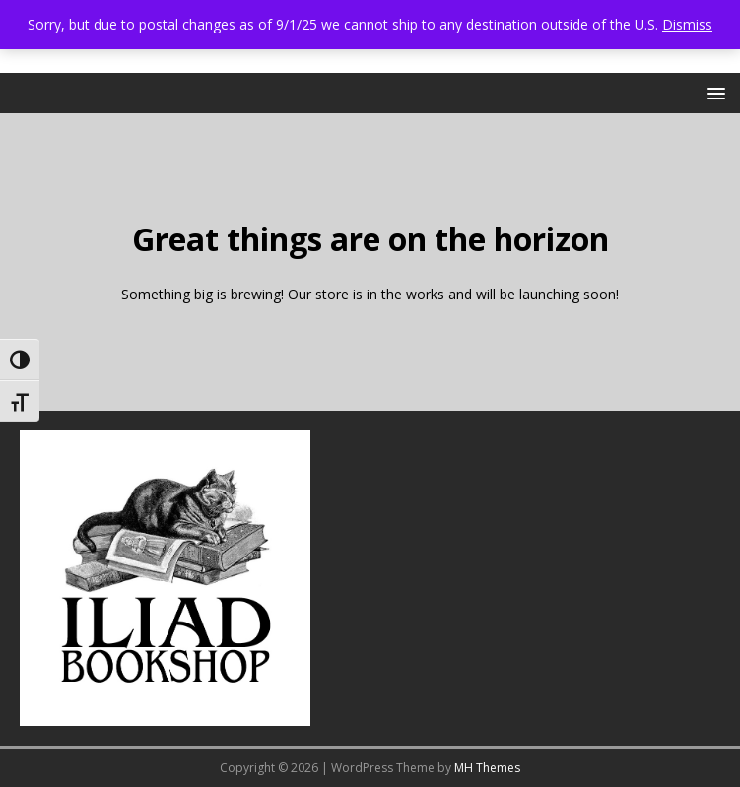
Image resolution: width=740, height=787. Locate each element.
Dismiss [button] (687, 24)
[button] (713, 92)
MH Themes (487, 767)
